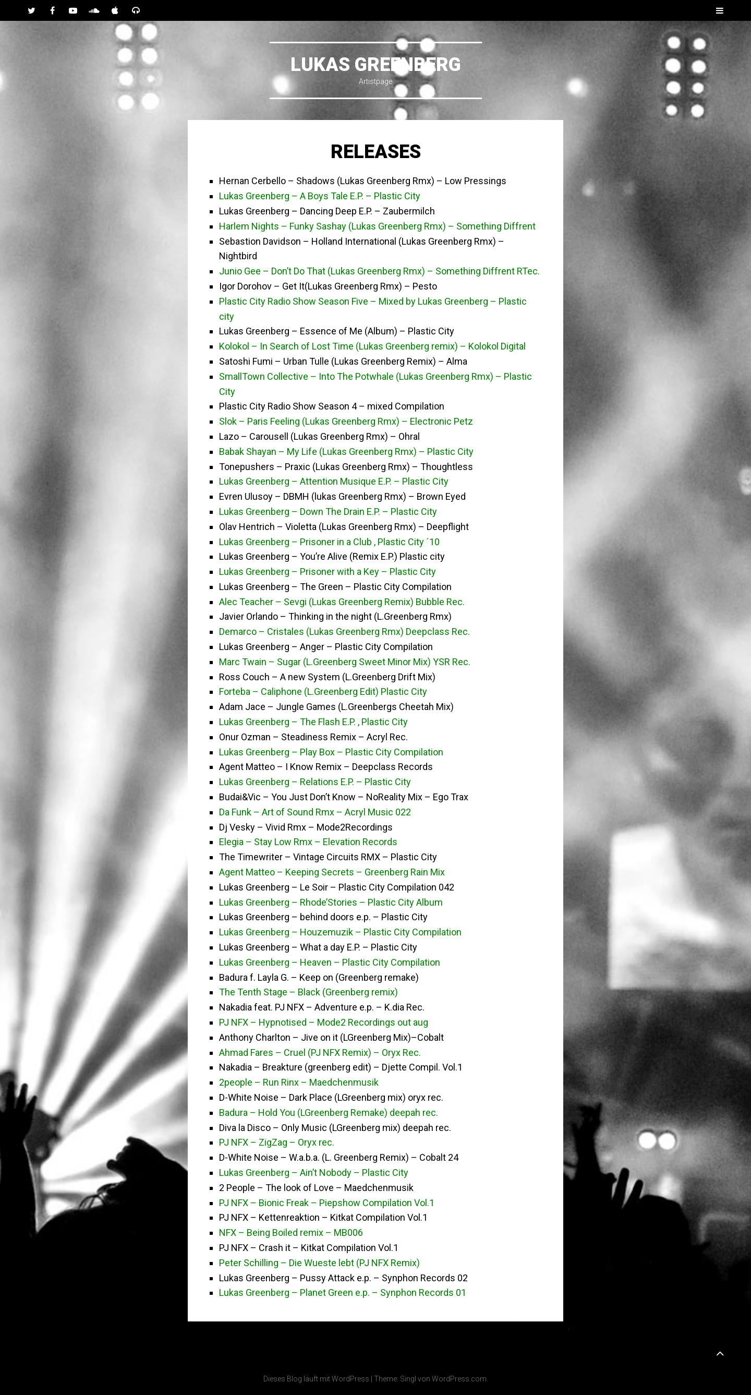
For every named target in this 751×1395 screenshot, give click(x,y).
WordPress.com (459, 1379)
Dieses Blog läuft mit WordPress (316, 1379)
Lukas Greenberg (375, 65)
